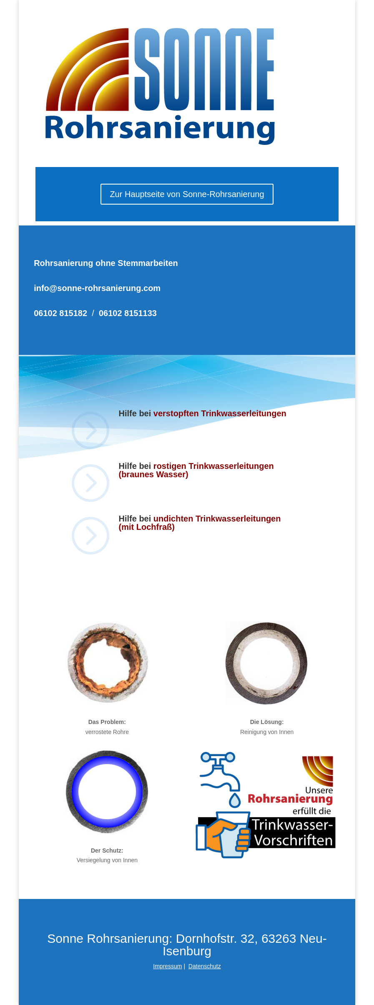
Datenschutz (204, 966)
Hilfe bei (135, 466)
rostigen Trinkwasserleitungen (213, 466)
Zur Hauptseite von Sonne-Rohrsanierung (187, 194)
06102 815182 (60, 313)
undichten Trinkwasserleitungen (217, 518)
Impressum (167, 966)
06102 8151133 (128, 313)
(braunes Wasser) (153, 474)
